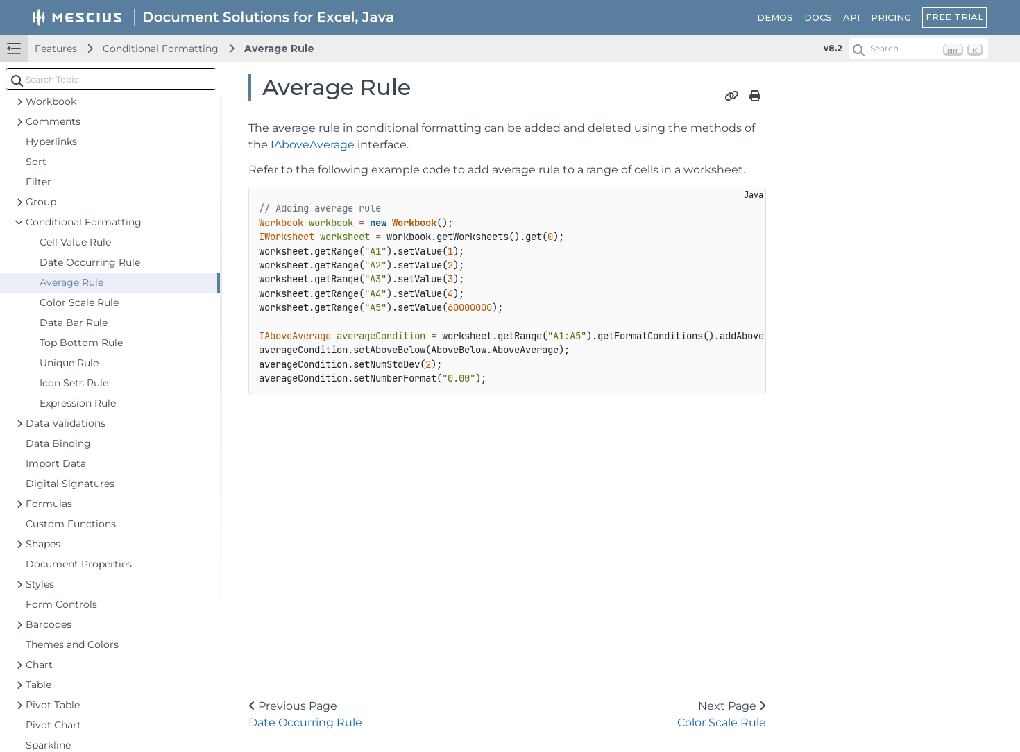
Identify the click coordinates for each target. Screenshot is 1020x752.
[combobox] (111, 79)
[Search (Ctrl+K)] (918, 48)
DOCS (818, 17)
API (851, 17)
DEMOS (775, 17)
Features (56, 48)
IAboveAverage (313, 144)
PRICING (891, 17)
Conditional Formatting (161, 48)
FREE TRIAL (954, 16)
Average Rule (279, 48)
